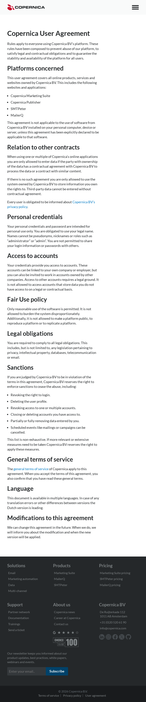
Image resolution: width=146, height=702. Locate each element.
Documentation (18, 618)
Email (11, 573)
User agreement (95, 695)
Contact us (61, 624)
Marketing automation (23, 579)
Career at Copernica (67, 618)
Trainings (14, 624)
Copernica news (64, 612)
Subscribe (56, 671)
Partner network (19, 612)
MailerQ (59, 579)
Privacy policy (72, 695)
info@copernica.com (113, 628)
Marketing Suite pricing (115, 573)
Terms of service (48, 695)
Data (11, 585)
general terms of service (30, 469)
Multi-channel (17, 591)
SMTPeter (60, 585)
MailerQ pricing (110, 585)
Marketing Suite (64, 573)
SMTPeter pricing (111, 579)
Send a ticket (16, 630)
